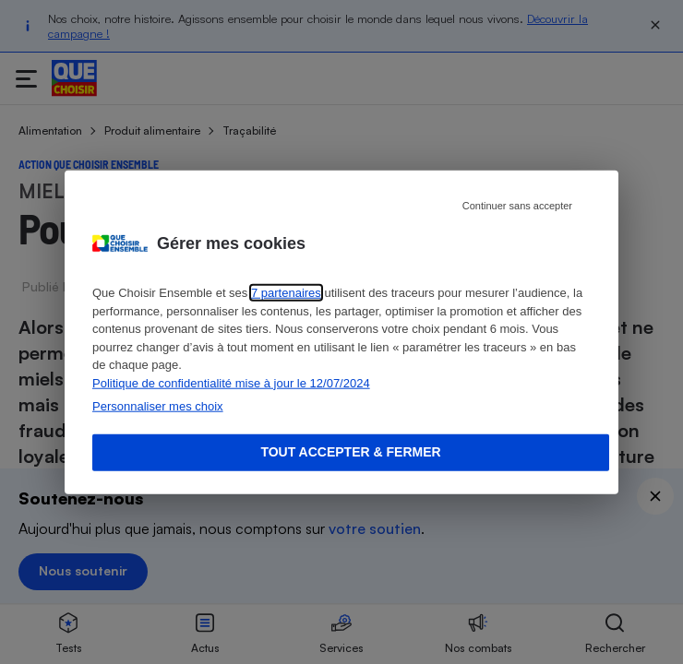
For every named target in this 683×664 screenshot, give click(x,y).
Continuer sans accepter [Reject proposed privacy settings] (517, 205)
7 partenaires (286, 293)
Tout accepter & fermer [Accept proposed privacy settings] (350, 452)
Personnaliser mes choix (157, 406)
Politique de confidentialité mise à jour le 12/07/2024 (231, 382)
